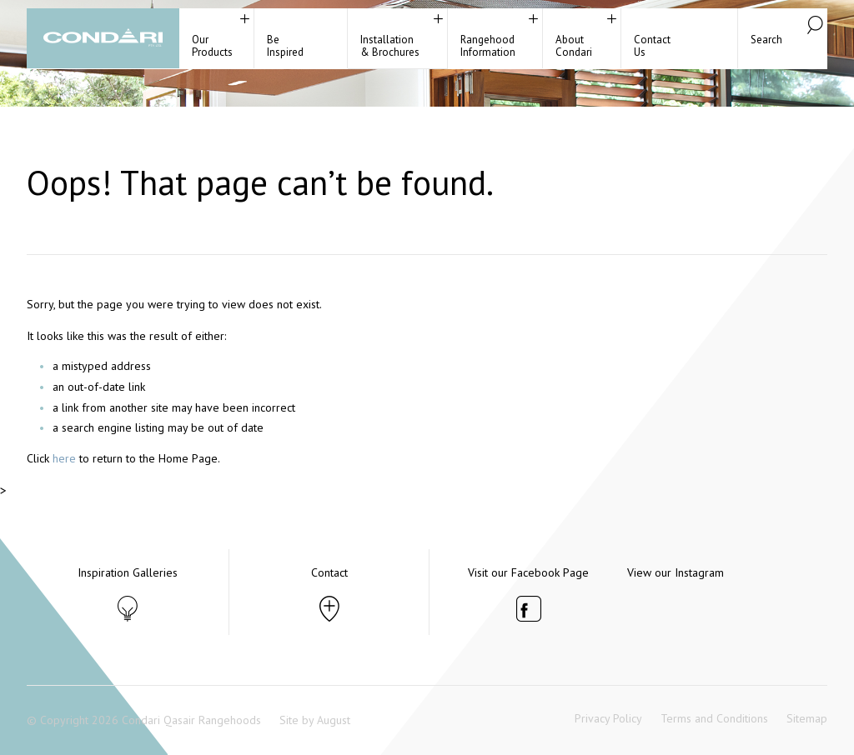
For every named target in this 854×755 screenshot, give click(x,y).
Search (766, 39)
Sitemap (806, 718)
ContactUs (652, 45)
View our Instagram (675, 572)
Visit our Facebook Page (528, 572)
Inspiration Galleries (128, 572)
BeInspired (285, 45)
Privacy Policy (608, 718)
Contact (329, 572)
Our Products (212, 45)
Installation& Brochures (389, 45)
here (64, 458)
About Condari (573, 45)
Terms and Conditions (714, 718)
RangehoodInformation (487, 45)
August (333, 720)
